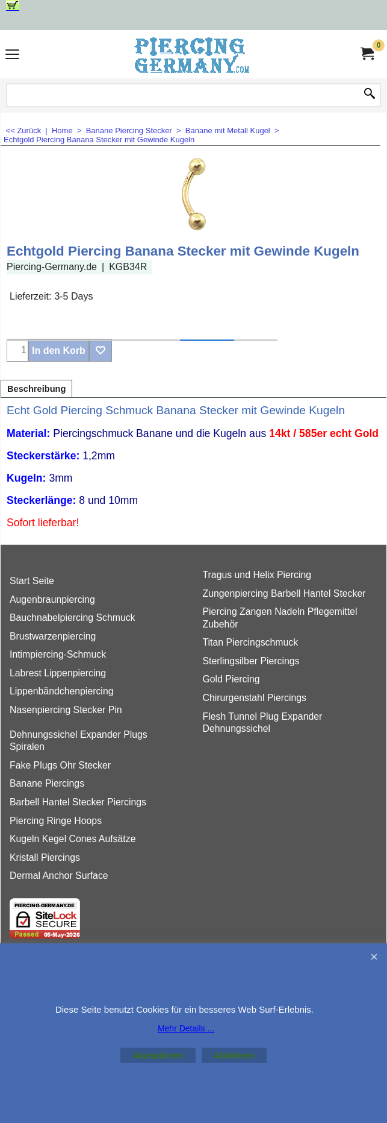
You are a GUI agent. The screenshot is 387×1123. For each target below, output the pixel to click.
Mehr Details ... (186, 1028)
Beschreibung (36, 389)
